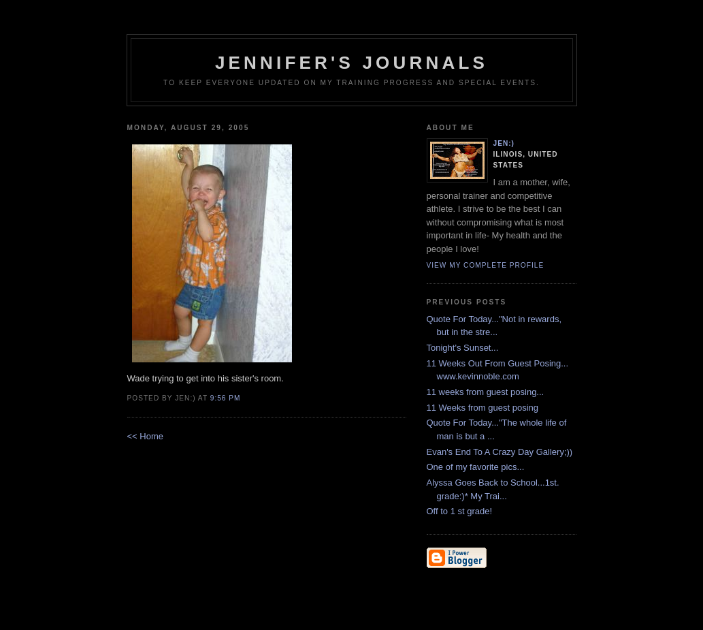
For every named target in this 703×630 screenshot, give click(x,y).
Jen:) (504, 143)
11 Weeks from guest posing (483, 408)
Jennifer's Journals (351, 62)
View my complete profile (485, 265)
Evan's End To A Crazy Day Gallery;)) (500, 452)
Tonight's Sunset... (463, 348)
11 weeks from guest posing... (485, 392)
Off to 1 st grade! (460, 511)
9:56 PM (225, 398)
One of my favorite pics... (476, 467)
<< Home (145, 436)
